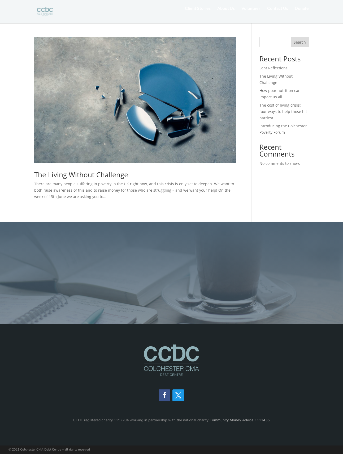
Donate (302, 15)
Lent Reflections (273, 67)
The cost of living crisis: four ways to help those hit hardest (283, 111)
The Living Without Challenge (81, 174)
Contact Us (277, 15)
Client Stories (198, 15)
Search (300, 42)
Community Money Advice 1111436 (240, 420)
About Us (226, 15)
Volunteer (250, 15)
